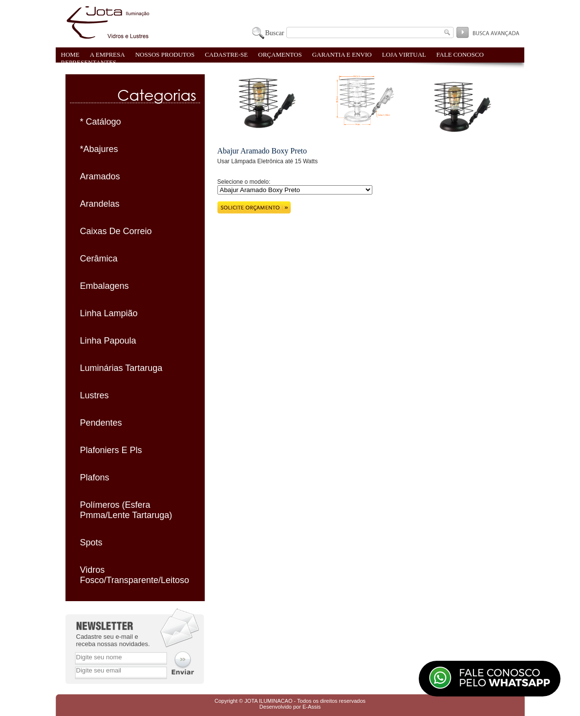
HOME (70, 54)
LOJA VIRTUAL (404, 54)
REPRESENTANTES (89, 62)
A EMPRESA (107, 54)
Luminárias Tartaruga (121, 368)
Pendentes (101, 423)
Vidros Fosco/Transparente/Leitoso (134, 575)
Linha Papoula (108, 341)
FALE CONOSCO (460, 54)
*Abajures (99, 149)
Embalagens (104, 286)
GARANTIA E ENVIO (342, 54)
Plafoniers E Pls (111, 450)
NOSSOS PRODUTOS (165, 54)
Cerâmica (99, 258)
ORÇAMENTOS (279, 54)
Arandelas (100, 204)
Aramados (100, 176)
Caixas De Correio (116, 231)
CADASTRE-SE (226, 54)
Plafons (94, 477)
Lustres (94, 395)
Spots (91, 542)
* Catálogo (100, 122)
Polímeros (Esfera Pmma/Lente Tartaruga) (126, 510)
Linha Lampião (109, 313)
